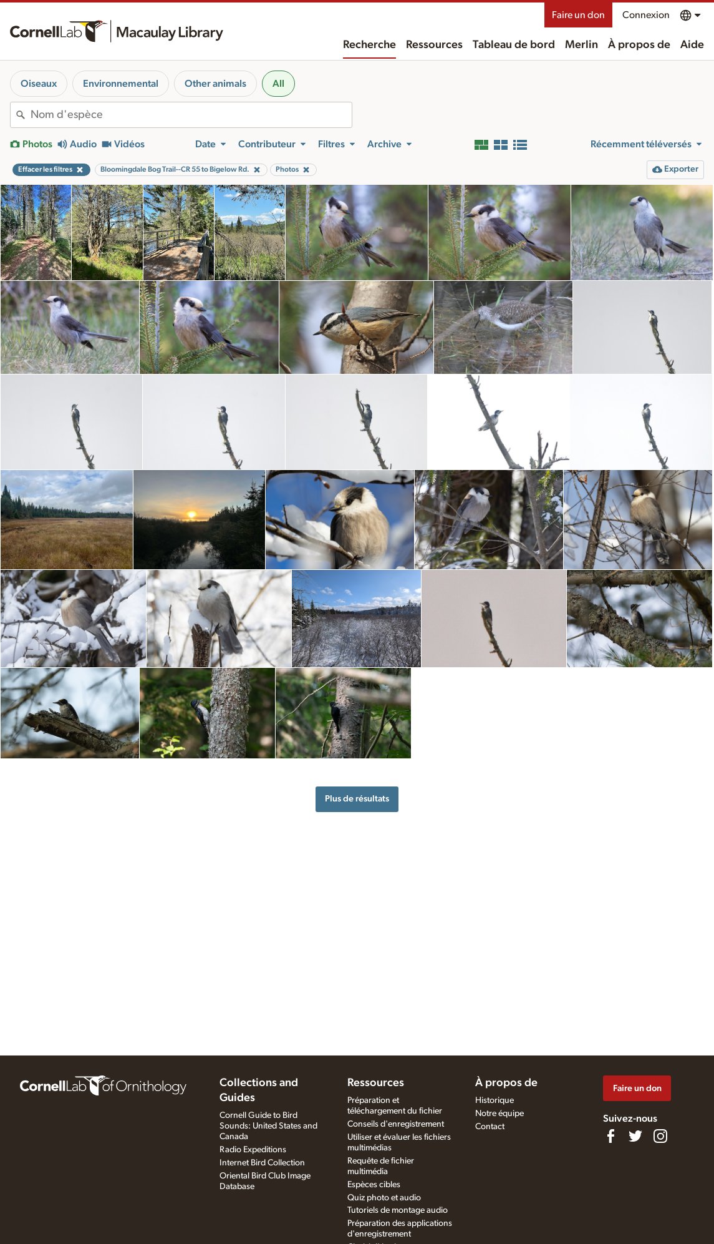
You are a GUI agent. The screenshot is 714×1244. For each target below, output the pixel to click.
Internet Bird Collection (262, 1162)
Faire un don (578, 15)
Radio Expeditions (253, 1149)
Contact (489, 1126)
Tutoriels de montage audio (397, 1210)
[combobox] (191, 114)
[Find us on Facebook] (610, 1136)
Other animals (215, 84)
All (278, 84)
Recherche (369, 45)
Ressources (434, 45)
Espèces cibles (373, 1184)
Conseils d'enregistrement (395, 1124)
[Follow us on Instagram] (660, 1136)
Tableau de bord (514, 45)
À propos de (639, 45)
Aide (692, 45)
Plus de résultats (357, 798)
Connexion (646, 15)
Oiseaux (39, 84)
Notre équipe (499, 1113)
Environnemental (120, 84)
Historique (494, 1100)
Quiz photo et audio (384, 1197)
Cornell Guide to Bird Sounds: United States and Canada (268, 1126)
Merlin (581, 45)
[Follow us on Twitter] (635, 1136)
